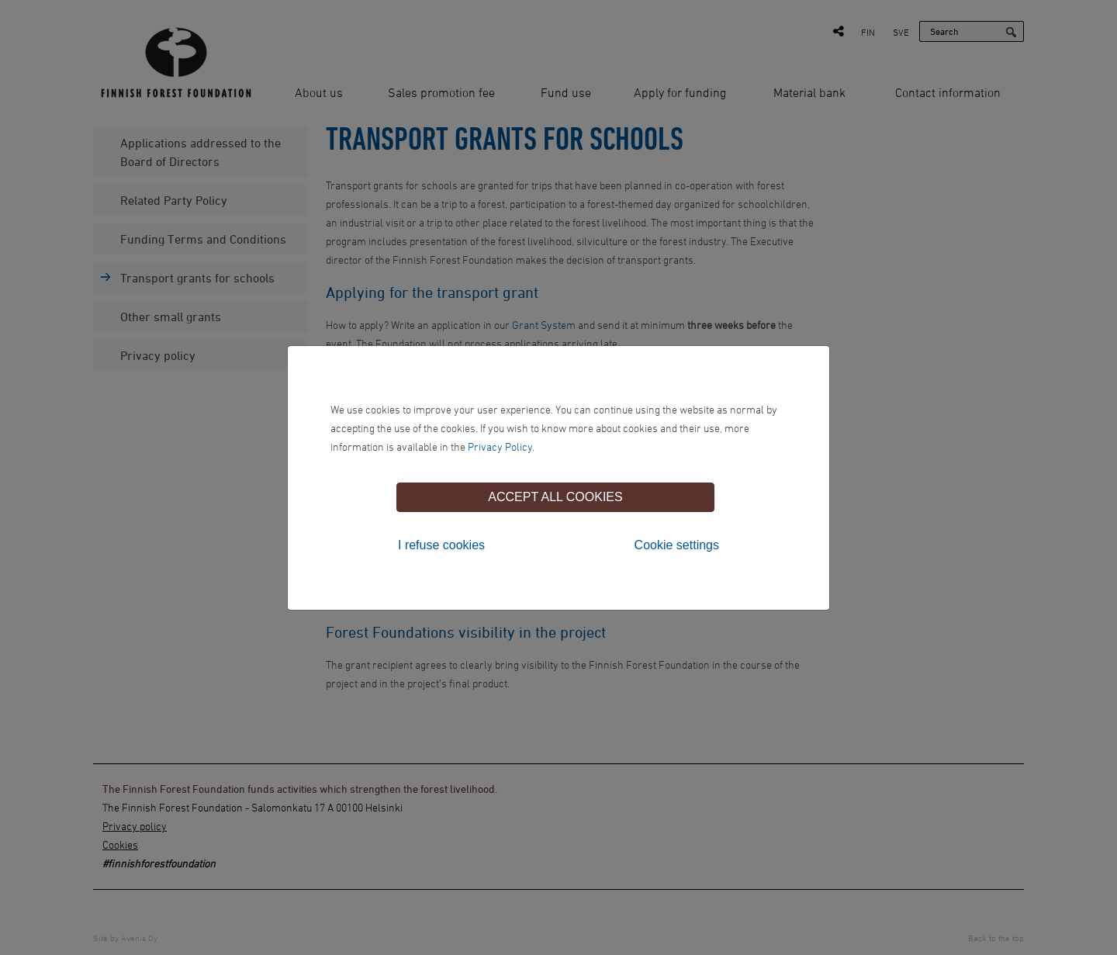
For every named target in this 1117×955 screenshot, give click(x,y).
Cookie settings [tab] (677, 545)
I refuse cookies (441, 545)
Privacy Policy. (501, 446)
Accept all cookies (555, 496)
